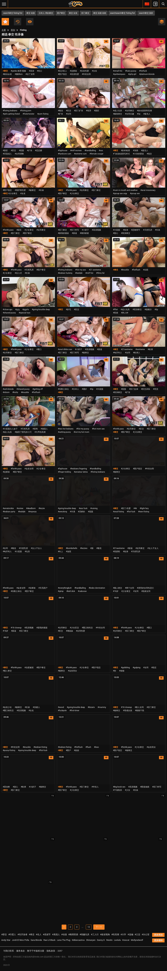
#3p (138, 114)
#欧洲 (150, 349)
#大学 (123, 934)
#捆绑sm (19, 74)
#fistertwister (28, 114)
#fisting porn (25, 110)
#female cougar (96, 154)
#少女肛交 (74, 628)
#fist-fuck (131, 512)
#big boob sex (119, 787)
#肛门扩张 (78, 110)
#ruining (94, 508)
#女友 (94, 71)
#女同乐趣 (129, 114)
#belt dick (70, 591)
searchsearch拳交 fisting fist (122, 13)
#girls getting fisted (11, 114)
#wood (61, 707)
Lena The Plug (63, 940)
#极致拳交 (117, 114)
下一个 (99, 927)
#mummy (102, 707)
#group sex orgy (120, 193)
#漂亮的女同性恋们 (145, 588)
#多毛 (68, 309)
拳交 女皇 (73, 13)
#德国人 (44, 429)
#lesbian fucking (65, 273)
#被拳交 (32, 190)
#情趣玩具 (84, 934)
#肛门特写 (74, 230)
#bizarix (91, 707)
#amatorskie (8, 508)
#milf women (76, 150)
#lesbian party (9, 512)
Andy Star (5, 940)
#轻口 (39, 71)
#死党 (155, 389)
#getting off (37, 389)
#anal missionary (147, 190)
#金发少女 (7, 707)
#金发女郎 (28, 469)
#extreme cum (80, 154)
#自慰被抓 (28, 667)
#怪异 (88, 110)
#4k (135, 508)
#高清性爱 (74, 74)
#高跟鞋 (116, 551)
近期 (17, 22)
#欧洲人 (136, 353)
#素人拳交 (117, 588)
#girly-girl (132, 74)
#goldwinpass (119, 74)
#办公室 (145, 934)
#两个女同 (129, 588)
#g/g (17, 309)
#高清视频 (96, 230)
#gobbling (125, 667)
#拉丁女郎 (30, 74)
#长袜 (41, 190)
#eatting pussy (64, 432)
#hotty (15, 392)
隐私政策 (51, 951)
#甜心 (115, 233)
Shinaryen (90, 940)
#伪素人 (36, 707)
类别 (13, 30)
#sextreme (140, 349)
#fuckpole (62, 710)
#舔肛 (96, 110)
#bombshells (71, 548)
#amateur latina (81, 472)
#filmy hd (100, 273)
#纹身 (125, 230)
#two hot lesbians (65, 429)
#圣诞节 (47, 934)
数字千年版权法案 (35, 951)
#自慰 (145, 270)
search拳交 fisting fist (12, 13)
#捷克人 (146, 114)
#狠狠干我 (139, 710)
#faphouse (62, 150)
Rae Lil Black (49, 940)
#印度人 (12, 934)
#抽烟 (121, 671)
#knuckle (125, 270)
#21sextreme (127, 349)
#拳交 (31, 934)
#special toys (24, 313)
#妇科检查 (125, 150)
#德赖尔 (148, 309)
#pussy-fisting (9, 750)
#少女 (127, 790)
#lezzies (83, 548)
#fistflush (136, 270)
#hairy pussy (130, 71)
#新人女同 (139, 707)
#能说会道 (7, 74)
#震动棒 (6, 787)
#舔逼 (74, 233)
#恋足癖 (38, 150)
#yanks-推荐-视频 (18, 71)
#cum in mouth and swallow (125, 190)
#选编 (130, 934)
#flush (88, 747)
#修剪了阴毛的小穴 (23, 432)
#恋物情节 (135, 230)
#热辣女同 (145, 591)
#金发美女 (72, 671)
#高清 (31, 71)
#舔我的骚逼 (63, 233)
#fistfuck (143, 71)
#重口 (39, 349)
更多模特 (158, 940)
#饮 (114, 671)
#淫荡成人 (7, 154)
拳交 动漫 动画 (99, 13)
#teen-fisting (143, 512)
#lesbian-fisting (40, 747)
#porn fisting (42, 114)
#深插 (135, 150)
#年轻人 (95, 787)
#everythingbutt (65, 588)
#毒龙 (60, 110)
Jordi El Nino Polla (20, 940)
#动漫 (64, 934)
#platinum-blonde (147, 74)
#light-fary (144, 508)
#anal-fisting (118, 512)
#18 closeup (16, 628)
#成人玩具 (117, 110)
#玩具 (27, 551)
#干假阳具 (117, 790)
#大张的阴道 (138, 154)
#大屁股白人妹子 (10, 429)
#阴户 (68, 750)
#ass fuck (83, 508)
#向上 (60, 551)
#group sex (135, 193)
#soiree (20, 508)
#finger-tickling (64, 472)
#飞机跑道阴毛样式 (121, 154)
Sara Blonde (36, 940)
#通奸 (84, 389)
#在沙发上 (62, 71)
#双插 (115, 313)
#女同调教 (19, 154)
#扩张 (60, 114)
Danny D (101, 940)
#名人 (38, 934)
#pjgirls (25, 309)
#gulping (136, 667)
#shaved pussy (9, 313)
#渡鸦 (35, 429)
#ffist (115, 309)
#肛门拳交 (96, 190)
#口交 (137, 934)
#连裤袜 (73, 71)
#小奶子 (85, 230)
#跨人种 (124, 313)
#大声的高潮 (40, 432)
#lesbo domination (97, 588)
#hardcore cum (64, 154)
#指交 (149, 154)
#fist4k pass (71, 190)
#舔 (91, 548)
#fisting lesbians (10, 110)
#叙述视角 (105, 934)
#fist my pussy (82, 429)
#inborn (6, 392)
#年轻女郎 (86, 74)
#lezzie (41, 508)
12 (89, 927)
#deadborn (31, 508)
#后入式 (18, 273)
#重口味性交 (87, 628)
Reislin (109, 940)
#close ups (7, 309)
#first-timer (74, 710)
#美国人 (56, 934)
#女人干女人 (36, 548)
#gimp (60, 591)
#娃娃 (76, 750)
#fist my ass (80, 270)
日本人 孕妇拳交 (46, 13)
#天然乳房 (147, 230)
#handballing (90, 150)
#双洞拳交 (125, 233)
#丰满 (72, 512)
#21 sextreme (95, 270)
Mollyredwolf (137, 940)
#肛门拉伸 (133, 389)
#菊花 (98, 548)
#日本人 (75, 389)
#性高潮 (115, 934)
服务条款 (20, 951)
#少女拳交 (12, 193)
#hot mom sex (98, 429)
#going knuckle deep (41, 309)
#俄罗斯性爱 (20, 190)
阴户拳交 (61, 13)
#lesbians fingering (78, 469)
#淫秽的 (81, 512)
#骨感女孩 (127, 710)
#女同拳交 (129, 110)
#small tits (117, 71)
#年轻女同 (100, 628)
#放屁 (68, 551)
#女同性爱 (80, 631)
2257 (60, 951)
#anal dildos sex (65, 349)
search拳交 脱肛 (146, 13)
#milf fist (89, 273)
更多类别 (158, 935)
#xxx (101, 150)
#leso (96, 747)
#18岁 (115, 591)
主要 (4, 30)
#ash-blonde (8, 389)
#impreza (32, 512)
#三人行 (95, 934)
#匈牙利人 (117, 353)
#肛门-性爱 (126, 508)
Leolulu (117, 940)
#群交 (4, 934)
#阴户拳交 (62, 193)
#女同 (68, 114)
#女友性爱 (84, 71)
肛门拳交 (85, 13)
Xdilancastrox (78, 940)
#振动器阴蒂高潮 (144, 110)
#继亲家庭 (84, 233)
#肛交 (68, 110)
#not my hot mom (81, 432)
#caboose (82, 591)
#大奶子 (32, 787)
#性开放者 (22, 934)
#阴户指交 (62, 74)
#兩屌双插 (73, 934)
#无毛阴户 (42, 588)
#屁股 (21, 150)
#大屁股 (116, 230)
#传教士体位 (63, 389)
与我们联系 (8, 951)
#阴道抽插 (144, 787)
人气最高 (30, 22)
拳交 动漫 (30, 13)
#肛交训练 (145, 389)
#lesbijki (78, 273)
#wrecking (62, 512)
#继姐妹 (69, 631)
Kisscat (125, 940)
